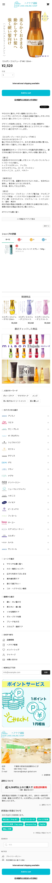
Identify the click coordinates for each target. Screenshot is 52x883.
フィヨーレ (12, 516)
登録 (45, 672)
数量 (3, 71)
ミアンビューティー (16, 529)
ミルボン (11, 536)
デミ (10, 462)
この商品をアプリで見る (26, 219)
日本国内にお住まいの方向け (25, 100)
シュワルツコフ (14, 442)
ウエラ (10, 422)
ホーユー (11, 522)
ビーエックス (13, 509)
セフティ (11, 449)
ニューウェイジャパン (17, 489)
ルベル (10, 542)
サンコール (12, 549)
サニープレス (13, 429)
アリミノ (11, 416)
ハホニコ (11, 496)
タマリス (11, 456)
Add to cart (26, 93)
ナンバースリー (14, 482)
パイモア (11, 502)
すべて (8, 239)
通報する (46, 226)
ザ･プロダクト (14, 436)
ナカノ (10, 469)
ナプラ (10, 476)
